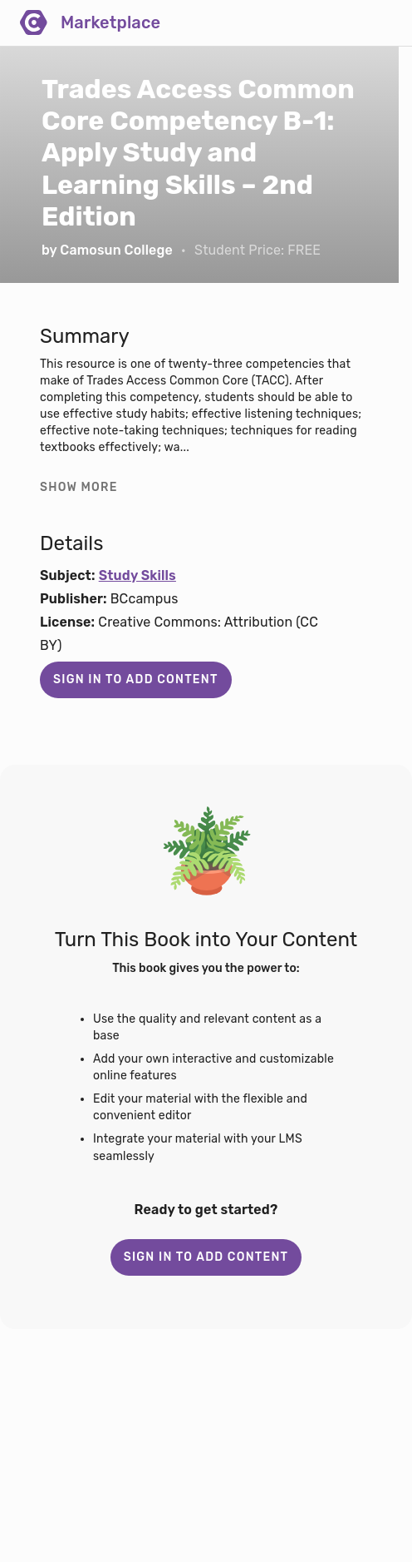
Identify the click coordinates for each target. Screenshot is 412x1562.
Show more (79, 487)
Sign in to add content (135, 679)
